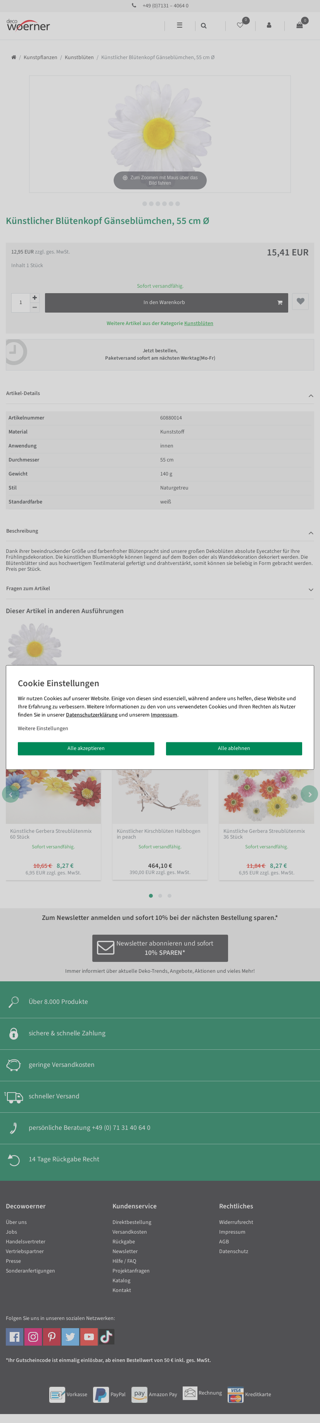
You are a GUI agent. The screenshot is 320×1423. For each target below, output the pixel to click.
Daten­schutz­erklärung (92, 715)
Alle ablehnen (234, 748)
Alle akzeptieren (86, 748)
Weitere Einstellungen (43, 728)
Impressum (164, 715)
